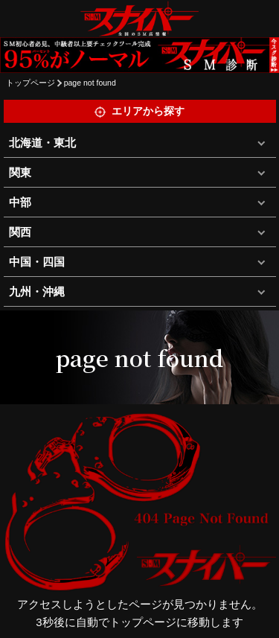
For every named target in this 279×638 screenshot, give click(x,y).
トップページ (30, 82)
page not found (90, 82)
